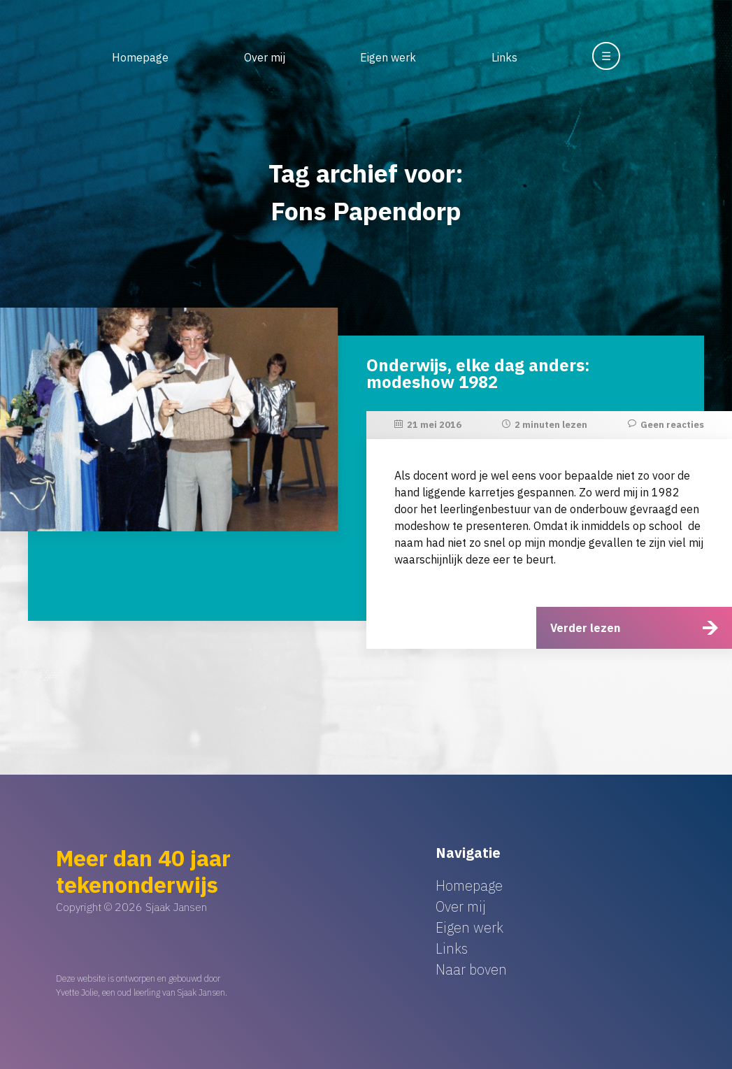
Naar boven (471, 969)
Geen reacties (672, 425)
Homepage (140, 57)
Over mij (264, 57)
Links (504, 57)
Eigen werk (388, 57)
